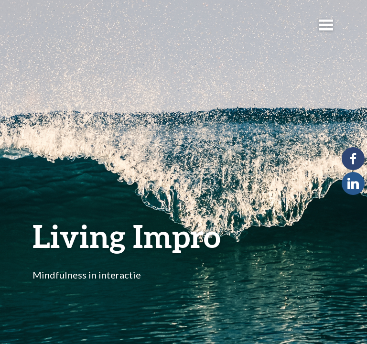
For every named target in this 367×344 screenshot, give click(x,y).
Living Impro (126, 236)
